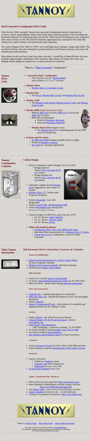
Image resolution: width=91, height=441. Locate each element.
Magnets (40, 302)
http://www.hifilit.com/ (72, 394)
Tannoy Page (31, 423)
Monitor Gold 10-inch (45, 103)
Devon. (52, 222)
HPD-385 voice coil (37, 297)
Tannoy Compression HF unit (42, 304)
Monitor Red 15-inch (75, 95)
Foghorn (48, 361)
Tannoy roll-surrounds (57, 278)
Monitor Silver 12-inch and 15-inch (47, 88)
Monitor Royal (47, 130)
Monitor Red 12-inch (51, 95)
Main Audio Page (45, 423)
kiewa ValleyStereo (61, 427)
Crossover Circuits (44, 345)
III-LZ (38, 95)
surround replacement (72, 283)
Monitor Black (59, 78)
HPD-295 (44, 113)
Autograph (40, 200)
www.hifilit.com (36, 322)
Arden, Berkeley (56, 217)
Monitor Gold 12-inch (66, 103)
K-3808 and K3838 (40, 140)
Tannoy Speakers (36, 392)
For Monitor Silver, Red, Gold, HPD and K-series (56, 229)
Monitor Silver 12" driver (78, 232)
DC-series (36, 145)
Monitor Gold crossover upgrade (43, 265)
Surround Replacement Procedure (53, 281)
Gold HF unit (35, 294)
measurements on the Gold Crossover (68, 348)
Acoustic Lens (40, 364)
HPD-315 (62, 113)
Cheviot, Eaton (55, 220)
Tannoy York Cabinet (51, 268)
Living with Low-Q (43, 234)
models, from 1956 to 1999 (66, 330)
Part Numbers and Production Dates (45, 335)
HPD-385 (36, 115)
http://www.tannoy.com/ (68, 382)
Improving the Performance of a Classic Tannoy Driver (53, 260)
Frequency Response (55, 120)
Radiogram (39, 366)
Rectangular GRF (43, 207)
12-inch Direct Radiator (39, 369)
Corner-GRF (41, 205)
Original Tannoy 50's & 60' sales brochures (48, 320)
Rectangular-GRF (59, 205)
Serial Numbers (54, 332)
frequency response (49, 142)
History (39, 317)
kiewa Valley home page (64, 423)
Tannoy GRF (38, 389)
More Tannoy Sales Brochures (42, 325)
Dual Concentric (44, 67)
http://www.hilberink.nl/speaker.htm (56, 387)
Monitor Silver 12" (37, 192)
